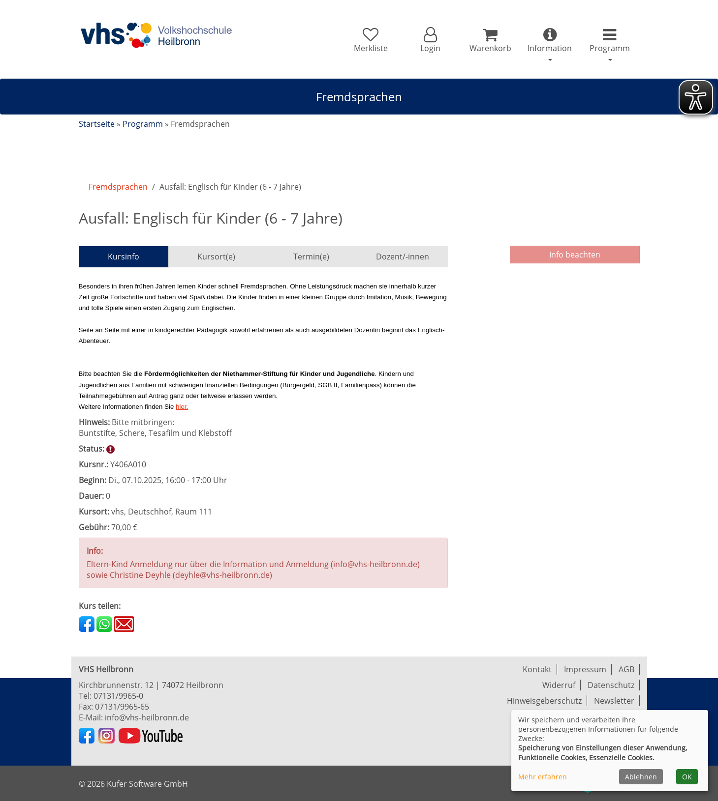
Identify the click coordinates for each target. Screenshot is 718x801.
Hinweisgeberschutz (544, 700)
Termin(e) (311, 256)
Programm (143, 123)
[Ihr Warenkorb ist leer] (490, 40)
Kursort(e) (216, 256)
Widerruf (558, 685)
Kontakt (537, 669)
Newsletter (614, 700)
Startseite (97, 123)
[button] (430, 40)
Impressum (585, 669)
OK (687, 776)
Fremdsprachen (118, 186)
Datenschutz (611, 685)
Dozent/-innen (402, 256)
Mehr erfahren (542, 776)
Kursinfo (123, 256)
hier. (182, 406)
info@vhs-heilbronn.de (147, 717)
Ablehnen (641, 776)
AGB (626, 669)
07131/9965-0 (118, 695)
